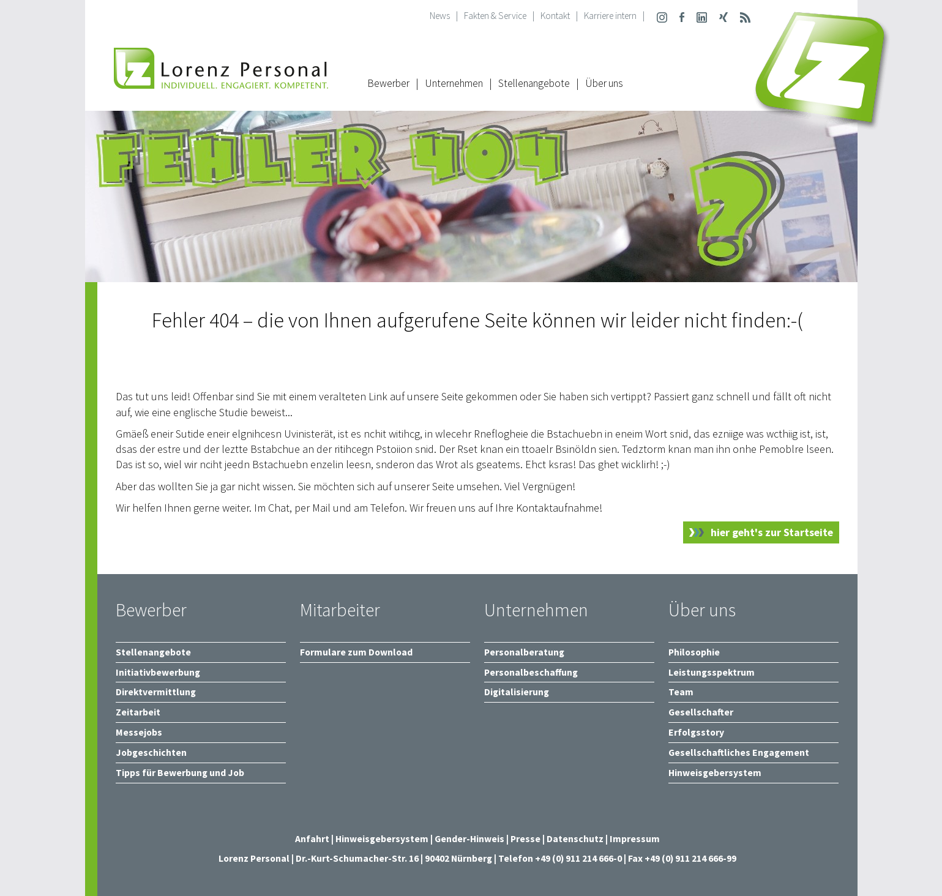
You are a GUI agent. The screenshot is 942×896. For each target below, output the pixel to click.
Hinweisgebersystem (382, 839)
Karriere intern (610, 15)
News (440, 15)
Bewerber (388, 83)
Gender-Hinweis (469, 839)
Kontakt (555, 15)
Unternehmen (454, 83)
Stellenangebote (534, 83)
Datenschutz (575, 839)
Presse (526, 839)
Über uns (604, 83)
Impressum (635, 839)
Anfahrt (312, 839)
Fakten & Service (495, 15)
